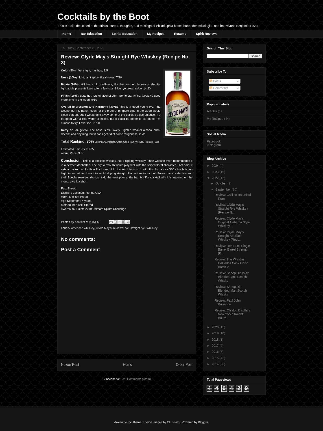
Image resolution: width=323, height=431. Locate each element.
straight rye (137, 228)
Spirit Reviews (206, 34)
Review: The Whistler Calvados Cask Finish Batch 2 (231, 263)
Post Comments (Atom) (135, 379)
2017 (216, 345)
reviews (118, 228)
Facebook (213, 141)
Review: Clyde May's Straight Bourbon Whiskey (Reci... (229, 236)
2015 (216, 358)
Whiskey (151, 228)
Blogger (203, 422)
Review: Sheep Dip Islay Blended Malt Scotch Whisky (232, 276)
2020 (216, 327)
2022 (216, 178)
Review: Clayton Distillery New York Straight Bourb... (232, 314)
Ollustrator (173, 422)
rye (127, 228)
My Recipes (155, 34)
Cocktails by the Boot (103, 17)
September (223, 189)
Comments (219, 88)
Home (66, 34)
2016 (216, 351)
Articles (212, 111)
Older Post (184, 365)
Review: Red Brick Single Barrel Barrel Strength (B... (232, 249)
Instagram (214, 145)
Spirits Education (124, 34)
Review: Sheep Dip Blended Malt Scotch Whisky (231, 290)
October (221, 183)
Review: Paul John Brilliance (228, 302)
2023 (216, 172)
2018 (216, 339)
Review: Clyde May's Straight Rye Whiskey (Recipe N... (231, 208)
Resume (180, 34)
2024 (216, 165)
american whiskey (82, 228)
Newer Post (70, 365)
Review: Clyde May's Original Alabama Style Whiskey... (232, 222)
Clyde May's (103, 228)
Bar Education (91, 34)
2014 (216, 364)
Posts (215, 81)
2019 (216, 333)
